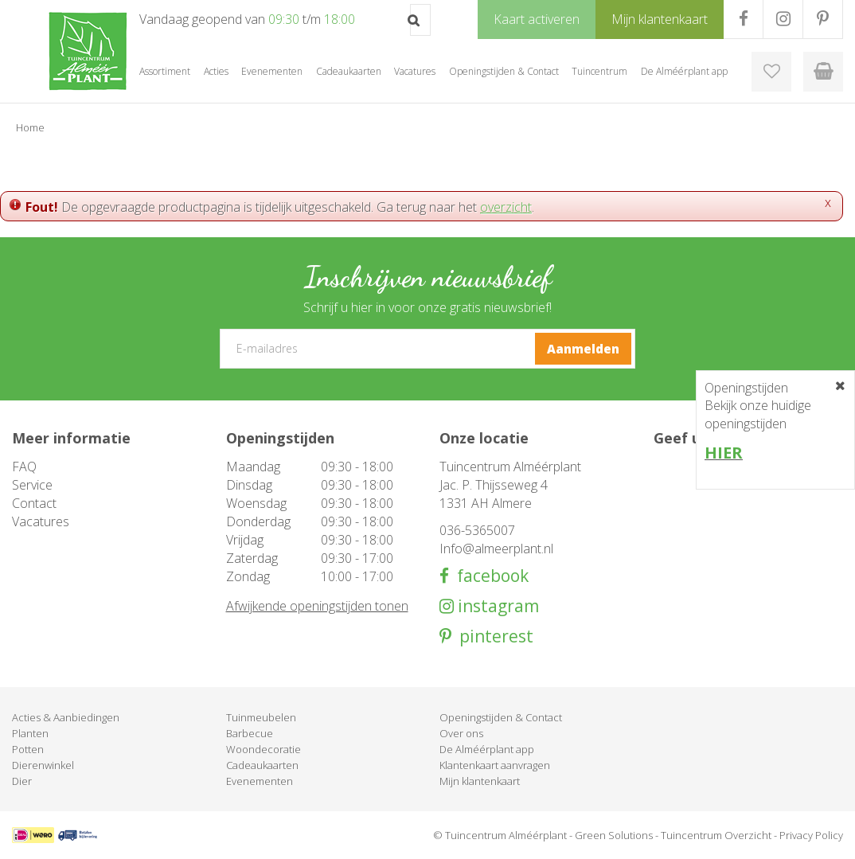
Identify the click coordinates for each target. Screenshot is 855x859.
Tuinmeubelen (261, 717)
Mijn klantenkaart (479, 781)
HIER (724, 452)
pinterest (492, 636)
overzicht (506, 207)
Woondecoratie (263, 749)
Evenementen (259, 781)
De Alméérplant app (486, 749)
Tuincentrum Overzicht (716, 835)
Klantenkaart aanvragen (494, 765)
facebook (489, 576)
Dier (22, 781)
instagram (496, 606)
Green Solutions (614, 835)
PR (822, 19)
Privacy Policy (811, 835)
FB (743, 19)
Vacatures (40, 521)
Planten (30, 733)
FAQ (24, 466)
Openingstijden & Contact (500, 717)
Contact (34, 503)
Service (32, 485)
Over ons (461, 733)
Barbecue (249, 733)
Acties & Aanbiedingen (65, 717)
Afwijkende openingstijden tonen (317, 606)
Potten (28, 749)
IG (782, 19)
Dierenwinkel (43, 765)
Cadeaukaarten (262, 765)
